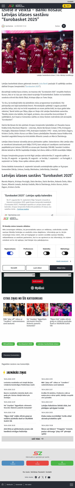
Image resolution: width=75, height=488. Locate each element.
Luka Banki (43, 84)
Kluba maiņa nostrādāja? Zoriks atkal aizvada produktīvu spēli (56, 418)
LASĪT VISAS (37, 440)
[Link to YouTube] (49, 478)
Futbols (13, 464)
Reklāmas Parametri (38, 473)
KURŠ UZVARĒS (37, 281)
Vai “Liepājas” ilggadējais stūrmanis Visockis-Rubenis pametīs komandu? (37, 322)
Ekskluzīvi (10, 484)
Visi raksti (29, 484)
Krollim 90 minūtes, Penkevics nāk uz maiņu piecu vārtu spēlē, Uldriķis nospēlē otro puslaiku (56, 396)
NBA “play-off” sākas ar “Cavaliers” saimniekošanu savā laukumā (14, 321)
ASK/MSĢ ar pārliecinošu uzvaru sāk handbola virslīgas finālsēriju (18, 431)
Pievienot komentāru (12, 355)
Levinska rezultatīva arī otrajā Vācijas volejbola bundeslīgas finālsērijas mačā (20, 384)
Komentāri (19, 484)
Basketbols (62, 464)
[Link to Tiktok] (39, 478)
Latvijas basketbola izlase (48, 344)
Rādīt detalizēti (62, 261)
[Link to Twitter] (43, 478)
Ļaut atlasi (37, 268)
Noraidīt (14, 268)
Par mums (26, 473)
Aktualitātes (8, 344)
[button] (69, 309)
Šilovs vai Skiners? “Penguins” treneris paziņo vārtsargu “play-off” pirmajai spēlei (56, 432)
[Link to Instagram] (36, 478)
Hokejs (37, 464)
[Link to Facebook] (45, 478)
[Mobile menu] (4, 6)
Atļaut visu (61, 268)
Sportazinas (9, 26)
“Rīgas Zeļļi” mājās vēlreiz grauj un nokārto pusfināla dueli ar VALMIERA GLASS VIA (60, 322)
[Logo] (16, 6)
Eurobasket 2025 (32, 86)
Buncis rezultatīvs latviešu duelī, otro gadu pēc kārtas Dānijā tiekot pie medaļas (19, 396)
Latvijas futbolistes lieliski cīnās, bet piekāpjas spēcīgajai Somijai (56, 408)
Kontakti (70, 2)
